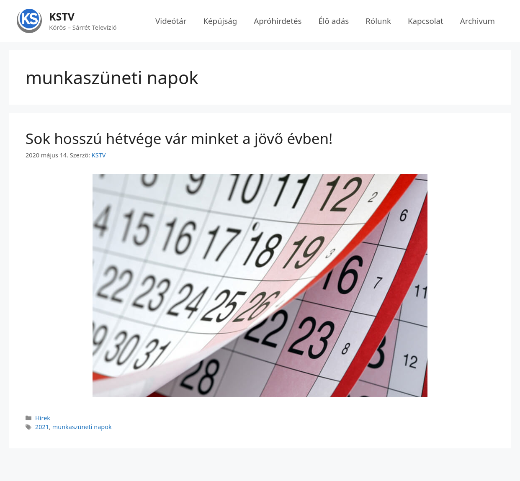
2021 (42, 427)
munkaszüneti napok (82, 427)
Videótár (170, 20)
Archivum (477, 20)
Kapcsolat (425, 20)
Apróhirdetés (277, 20)
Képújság (220, 20)
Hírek (42, 418)
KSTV (62, 16)
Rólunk (378, 20)
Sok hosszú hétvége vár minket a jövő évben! (183, 138)
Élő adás (333, 20)
